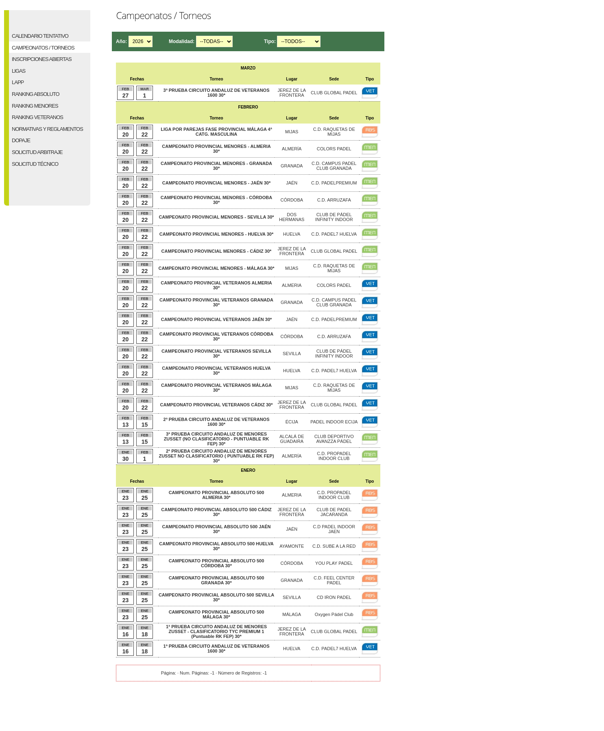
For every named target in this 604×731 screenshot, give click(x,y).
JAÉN (291, 182)
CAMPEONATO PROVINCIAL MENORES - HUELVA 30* (216, 234)
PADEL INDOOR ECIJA (334, 421)
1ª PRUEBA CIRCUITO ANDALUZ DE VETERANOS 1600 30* (217, 648)
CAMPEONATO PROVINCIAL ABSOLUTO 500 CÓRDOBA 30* (216, 563)
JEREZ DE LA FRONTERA (291, 93)
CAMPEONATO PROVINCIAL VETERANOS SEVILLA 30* (216, 353)
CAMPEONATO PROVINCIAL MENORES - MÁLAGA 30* (216, 268)
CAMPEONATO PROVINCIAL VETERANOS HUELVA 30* (216, 370)
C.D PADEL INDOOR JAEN (334, 529)
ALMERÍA (291, 148)
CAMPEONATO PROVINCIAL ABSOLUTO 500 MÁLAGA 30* (216, 614)
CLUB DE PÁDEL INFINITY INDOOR (334, 217)
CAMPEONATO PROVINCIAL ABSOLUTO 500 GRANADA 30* (216, 580)
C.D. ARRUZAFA (334, 199)
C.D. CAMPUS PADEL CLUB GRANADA (334, 166)
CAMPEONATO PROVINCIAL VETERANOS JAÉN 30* (216, 319)
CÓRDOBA (291, 199)
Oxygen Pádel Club (334, 614)
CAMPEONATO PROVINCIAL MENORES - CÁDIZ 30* (216, 251)
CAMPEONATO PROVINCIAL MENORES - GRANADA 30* (216, 166)
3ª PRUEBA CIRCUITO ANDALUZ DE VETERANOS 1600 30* (217, 93)
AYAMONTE (291, 546)
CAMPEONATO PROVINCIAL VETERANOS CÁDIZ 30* (216, 404)
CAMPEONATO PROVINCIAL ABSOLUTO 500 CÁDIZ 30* (216, 512)
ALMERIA (291, 285)
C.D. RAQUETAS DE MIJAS (334, 132)
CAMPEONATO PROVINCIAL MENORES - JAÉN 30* (216, 182)
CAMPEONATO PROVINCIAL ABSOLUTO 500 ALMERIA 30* (216, 495)
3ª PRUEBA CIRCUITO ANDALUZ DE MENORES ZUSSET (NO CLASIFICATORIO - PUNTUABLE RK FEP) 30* (216, 439)
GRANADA (292, 165)
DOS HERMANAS (291, 217)
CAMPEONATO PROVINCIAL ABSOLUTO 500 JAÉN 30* (216, 529)
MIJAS (291, 131)
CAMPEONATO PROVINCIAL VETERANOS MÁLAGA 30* (216, 388)
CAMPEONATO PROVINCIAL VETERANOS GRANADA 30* (216, 302)
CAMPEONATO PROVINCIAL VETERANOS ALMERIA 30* (216, 285)
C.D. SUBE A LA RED (333, 546)
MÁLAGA (291, 614)
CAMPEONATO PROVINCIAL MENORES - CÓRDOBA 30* (216, 200)
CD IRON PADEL (334, 597)
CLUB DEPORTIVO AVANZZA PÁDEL (334, 439)
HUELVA (291, 234)
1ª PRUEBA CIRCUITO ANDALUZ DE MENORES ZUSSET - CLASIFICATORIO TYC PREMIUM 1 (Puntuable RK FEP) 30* (216, 631)
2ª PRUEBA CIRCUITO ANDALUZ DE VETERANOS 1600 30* (217, 422)
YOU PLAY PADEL (334, 563)
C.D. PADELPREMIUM (334, 182)
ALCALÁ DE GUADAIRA (291, 439)
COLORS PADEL (334, 148)
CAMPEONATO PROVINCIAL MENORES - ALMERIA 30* (216, 149)
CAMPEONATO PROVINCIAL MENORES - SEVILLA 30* (216, 217)
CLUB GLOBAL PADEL (334, 92)
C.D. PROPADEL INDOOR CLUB (334, 456)
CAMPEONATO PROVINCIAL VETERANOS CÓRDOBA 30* (216, 336)
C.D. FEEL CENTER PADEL (334, 580)
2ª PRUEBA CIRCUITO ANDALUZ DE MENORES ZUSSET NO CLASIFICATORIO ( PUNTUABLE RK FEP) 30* (216, 456)
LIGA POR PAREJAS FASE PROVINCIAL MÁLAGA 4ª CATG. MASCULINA (216, 132)
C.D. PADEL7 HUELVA (334, 234)
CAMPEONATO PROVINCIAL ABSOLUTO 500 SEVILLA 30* (216, 597)
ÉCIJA (292, 421)
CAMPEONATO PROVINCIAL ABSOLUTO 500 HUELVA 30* (216, 546)
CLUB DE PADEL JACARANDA (333, 512)
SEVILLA (292, 353)
